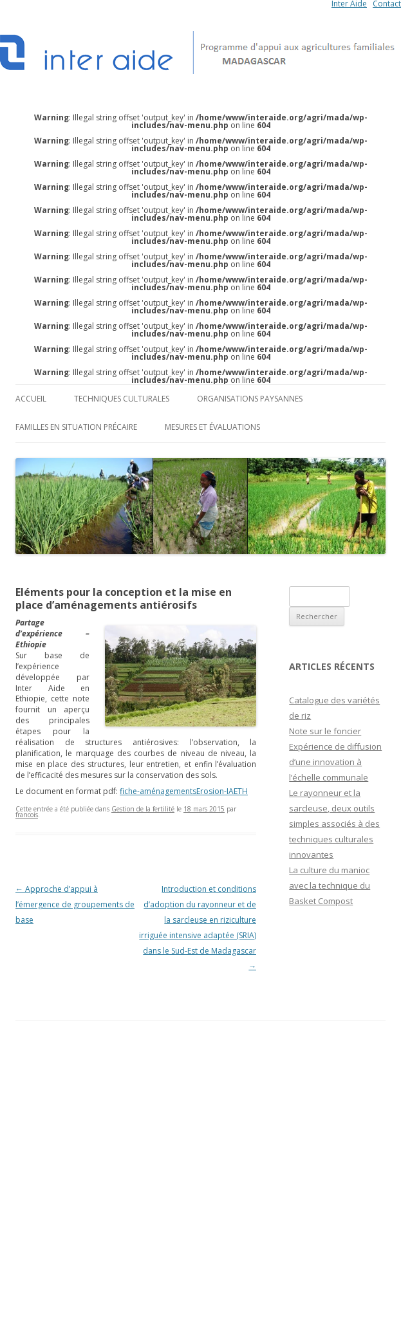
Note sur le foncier (325, 731)
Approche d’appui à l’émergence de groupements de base (75, 904)
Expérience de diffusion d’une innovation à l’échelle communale (335, 762)
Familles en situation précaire (76, 426)
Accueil (30, 398)
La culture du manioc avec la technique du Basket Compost (329, 885)
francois (26, 814)
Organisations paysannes (250, 398)
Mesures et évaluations (212, 426)
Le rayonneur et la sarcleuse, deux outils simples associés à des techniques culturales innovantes (334, 823)
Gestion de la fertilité (142, 808)
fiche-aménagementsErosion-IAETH (184, 791)
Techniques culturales (121, 398)
